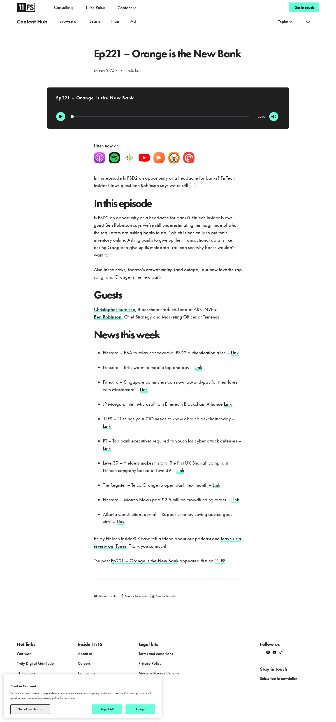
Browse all (68, 21)
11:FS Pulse (95, 7)
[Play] (60, 116)
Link (235, 352)
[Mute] (273, 116)
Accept (140, 709)
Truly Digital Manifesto (35, 663)
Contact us (86, 673)
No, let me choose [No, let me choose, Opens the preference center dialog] (30, 709)
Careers (84, 663)
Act (133, 21)
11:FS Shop (26, 673)
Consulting (63, 7)
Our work (24, 653)
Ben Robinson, (108, 317)
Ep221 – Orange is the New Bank (144, 560)
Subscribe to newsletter (278, 678)
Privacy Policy (150, 663)
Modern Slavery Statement (160, 673)
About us (85, 653)
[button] (127, 7)
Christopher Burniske (114, 309)
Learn (95, 21)
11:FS (220, 560)
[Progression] (160, 116)
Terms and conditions (156, 653)
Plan (115, 21)
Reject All (106, 709)
